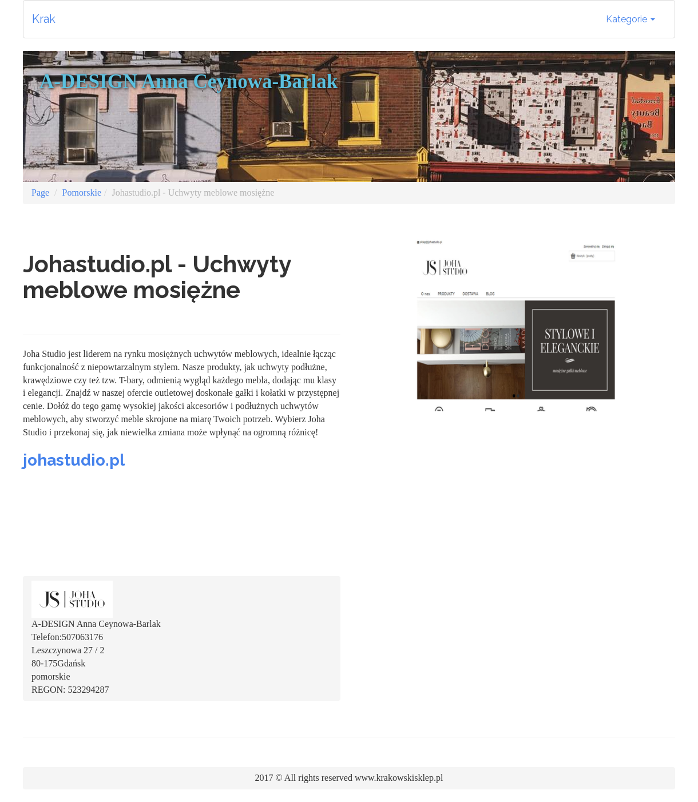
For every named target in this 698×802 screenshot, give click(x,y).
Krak (43, 19)
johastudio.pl (74, 460)
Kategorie (630, 19)
